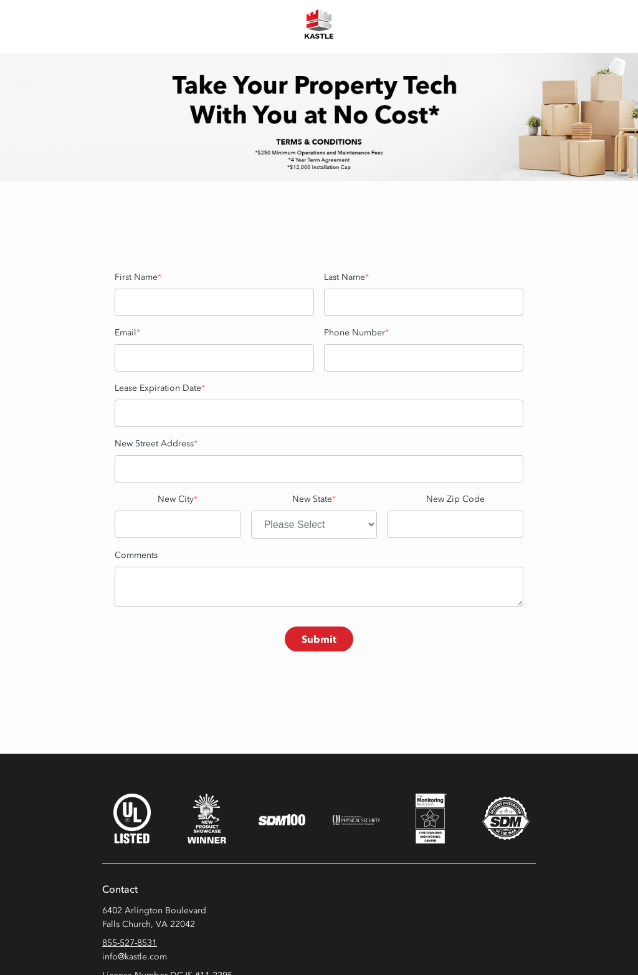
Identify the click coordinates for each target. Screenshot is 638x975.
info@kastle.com (134, 956)
